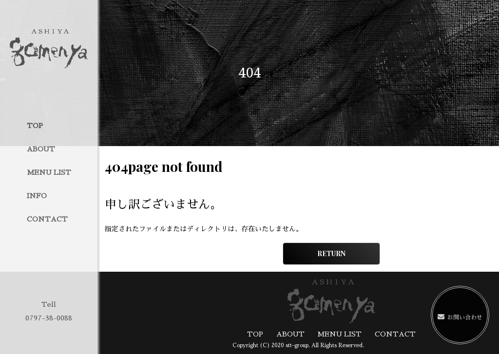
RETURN (331, 253)
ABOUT (41, 149)
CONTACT (47, 219)
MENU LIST (49, 172)
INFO (37, 195)
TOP (35, 125)
